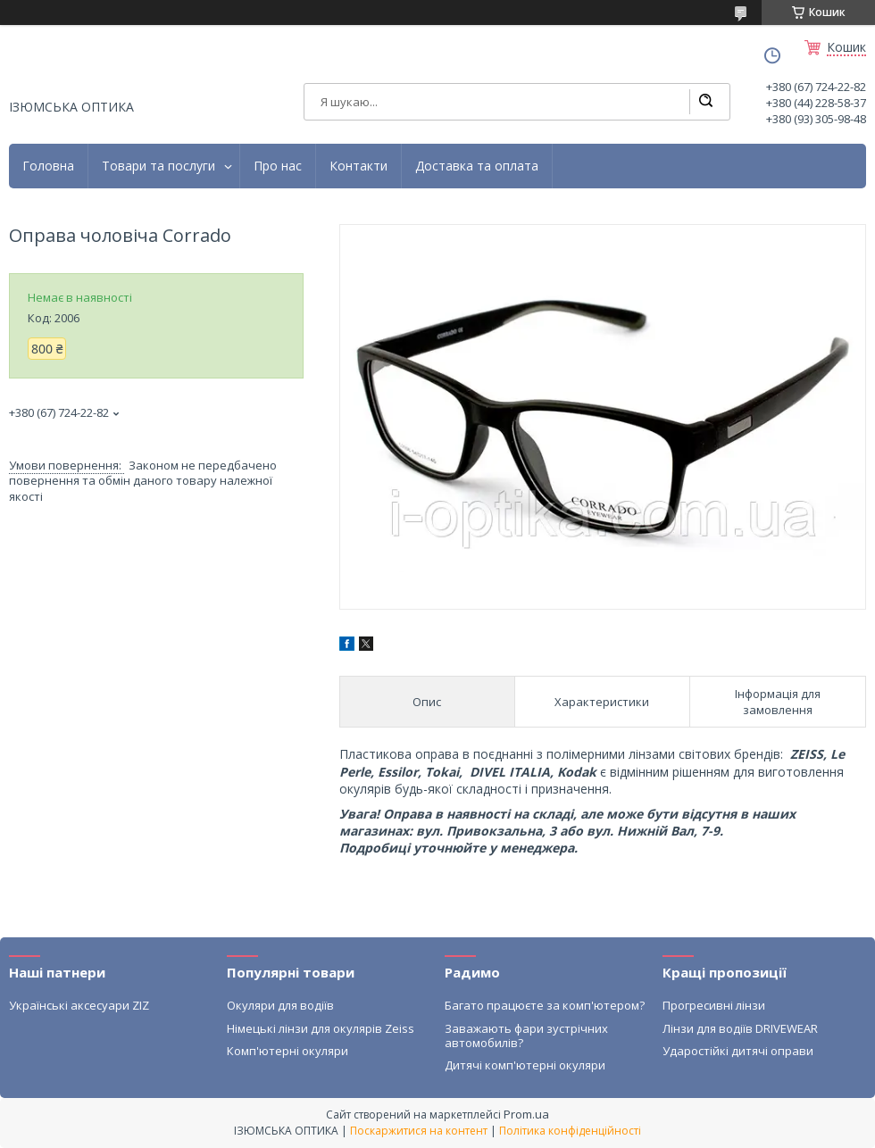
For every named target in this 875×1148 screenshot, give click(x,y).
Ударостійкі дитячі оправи (737, 1051)
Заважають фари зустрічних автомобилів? (526, 1035)
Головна (48, 166)
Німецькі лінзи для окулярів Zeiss (320, 1028)
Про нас (278, 166)
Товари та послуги (158, 166)
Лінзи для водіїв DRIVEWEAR (740, 1028)
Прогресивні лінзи (713, 1005)
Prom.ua (526, 1114)
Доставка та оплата (476, 166)
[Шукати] (705, 101)
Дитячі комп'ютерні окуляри (525, 1065)
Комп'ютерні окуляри (287, 1051)
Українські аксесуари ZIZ (79, 1005)
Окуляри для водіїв (280, 1005)
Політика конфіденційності (570, 1130)
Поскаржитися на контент (419, 1130)
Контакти (358, 166)
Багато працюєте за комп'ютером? (545, 1005)
